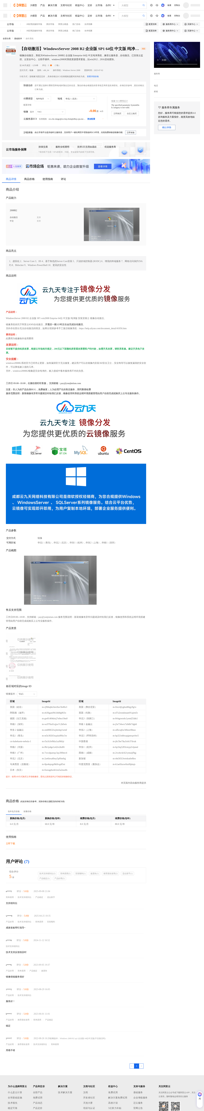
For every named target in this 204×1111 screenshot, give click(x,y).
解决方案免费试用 (117, 1097)
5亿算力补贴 (114, 1108)
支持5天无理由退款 (87, 147)
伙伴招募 (88, 24)
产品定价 (37, 1108)
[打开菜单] (5, 5)
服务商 (157, 74)
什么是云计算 (15, 1092)
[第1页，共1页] (136, 1066)
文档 (85, 1092)
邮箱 (156, 91)
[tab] (14, 811)
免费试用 (37, 1097)
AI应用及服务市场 (34, 24)
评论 (63, 179)
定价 (90, 5)
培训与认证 (89, 1108)
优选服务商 (110, 147)
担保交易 (43, 147)
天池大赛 (88, 1103)
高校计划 (113, 1103)
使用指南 (47, 179)
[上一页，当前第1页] (132, 1066)
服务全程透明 (62, 147)
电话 (156, 85)
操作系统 (30, 38)
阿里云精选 (63, 24)
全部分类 (7, 38)
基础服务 (138, 1092)
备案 (169, 5)
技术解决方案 (65, 1092)
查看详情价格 (93, 76)
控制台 (177, 5)
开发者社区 (89, 1097)
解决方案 (52, 5)
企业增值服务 (140, 1097)
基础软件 (18, 38)
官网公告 (138, 1108)
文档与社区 (66, 5)
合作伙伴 (110, 5)
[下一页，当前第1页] (141, 1066)
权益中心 (79, 5)
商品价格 (29, 179)
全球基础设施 (15, 1097)
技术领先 (12, 1103)
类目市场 (50, 24)
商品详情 (11, 179)
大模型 (33, 5)
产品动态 (37, 1103)
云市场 (98, 5)
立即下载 (10, 843)
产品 (42, 5)
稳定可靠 (12, 1108)
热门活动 (76, 24)
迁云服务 (138, 1103)
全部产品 (37, 1092)
